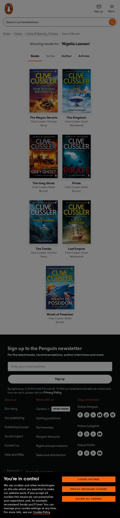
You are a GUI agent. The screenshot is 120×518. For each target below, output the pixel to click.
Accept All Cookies (89, 498)
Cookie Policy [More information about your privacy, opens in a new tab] (41, 512)
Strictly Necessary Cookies (88, 489)
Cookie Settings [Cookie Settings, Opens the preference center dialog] (88, 479)
